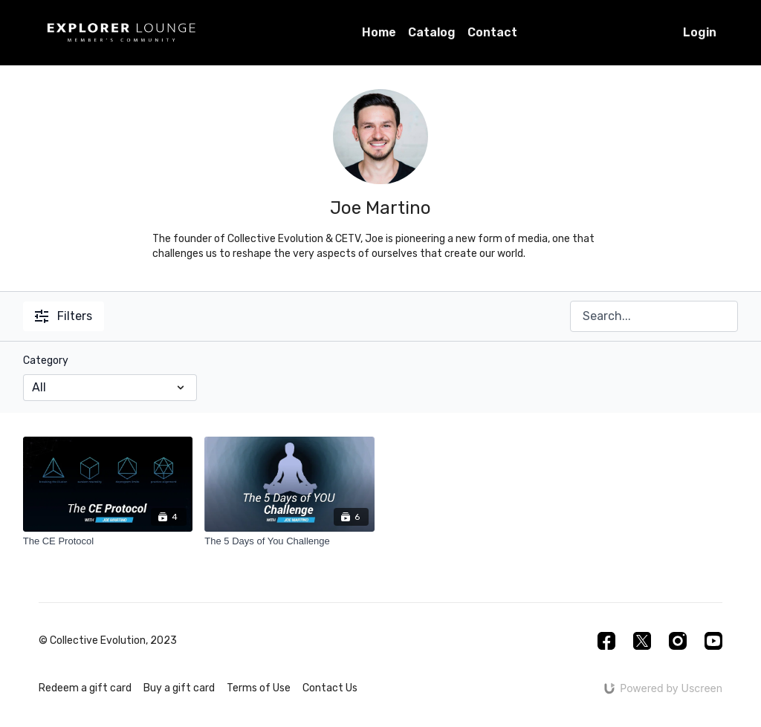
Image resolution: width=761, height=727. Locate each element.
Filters (63, 316)
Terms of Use (259, 688)
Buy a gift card (179, 688)
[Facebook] (606, 641)
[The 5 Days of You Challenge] (289, 541)
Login (699, 32)
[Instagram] (678, 641)
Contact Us (329, 688)
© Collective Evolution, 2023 (108, 641)
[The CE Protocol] (108, 541)
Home (379, 32)
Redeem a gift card (85, 688)
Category (45, 360)
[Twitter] (642, 641)
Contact (492, 32)
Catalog (432, 32)
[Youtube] (713, 641)
